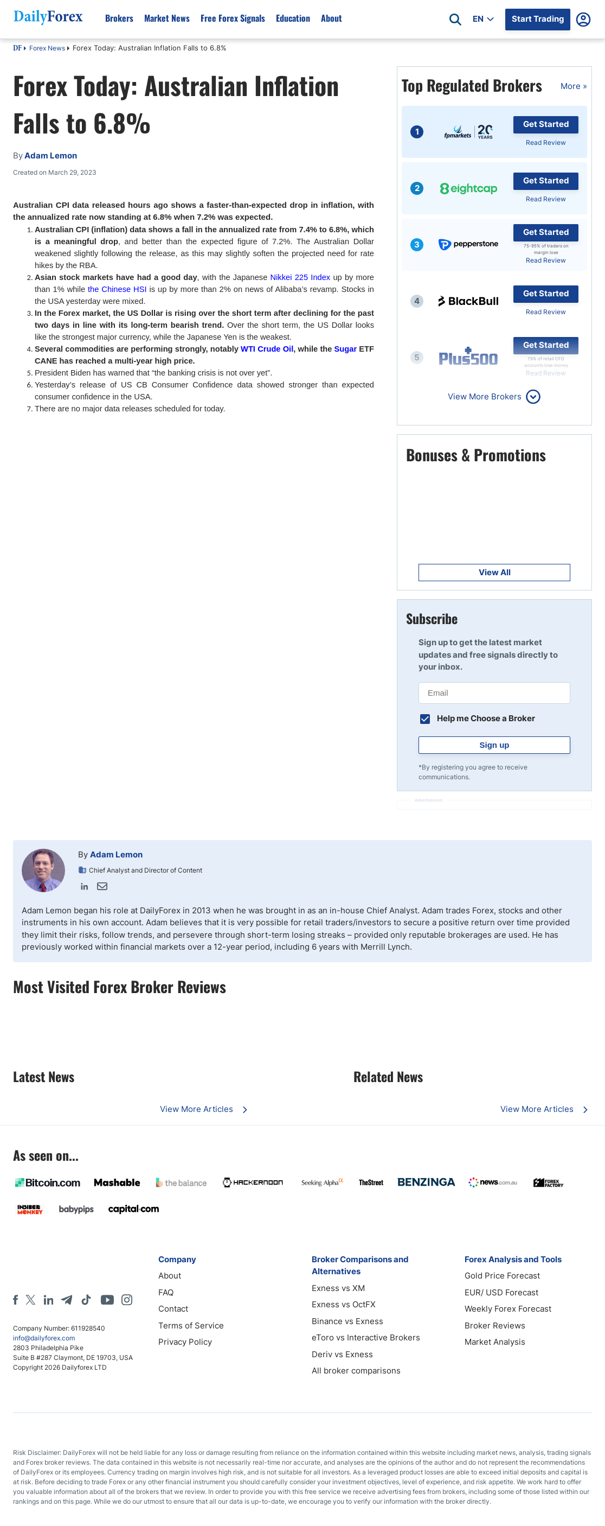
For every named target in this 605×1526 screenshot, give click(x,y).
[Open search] (455, 19)
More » (574, 86)
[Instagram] (126, 1299)
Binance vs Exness (347, 1321)
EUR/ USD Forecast (501, 1292)
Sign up (495, 744)
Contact (173, 1309)
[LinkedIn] (48, 1300)
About (169, 1275)
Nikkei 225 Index (301, 277)
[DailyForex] (72, 1267)
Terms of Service (191, 1325)
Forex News (47, 48)
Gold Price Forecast (502, 1275)
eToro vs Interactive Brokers (366, 1337)
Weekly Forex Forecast (508, 1309)
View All (495, 572)
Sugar (345, 349)
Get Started (546, 124)
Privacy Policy (185, 1342)
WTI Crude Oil (267, 349)
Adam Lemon (116, 854)
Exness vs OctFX (344, 1304)
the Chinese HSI (117, 289)
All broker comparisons (356, 1370)
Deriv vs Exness (342, 1354)
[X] (30, 1300)
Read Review (546, 142)
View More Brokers (485, 396)
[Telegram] (66, 1300)
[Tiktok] (86, 1299)
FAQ (165, 1292)
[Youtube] (107, 1300)
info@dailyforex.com (44, 1338)
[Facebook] (15, 1300)
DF (17, 49)
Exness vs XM (338, 1288)
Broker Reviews (495, 1325)
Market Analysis (495, 1342)
